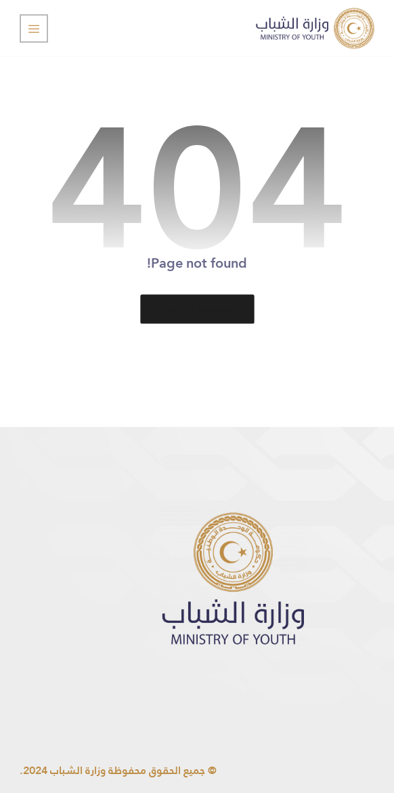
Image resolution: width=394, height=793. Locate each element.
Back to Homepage (197, 308)
